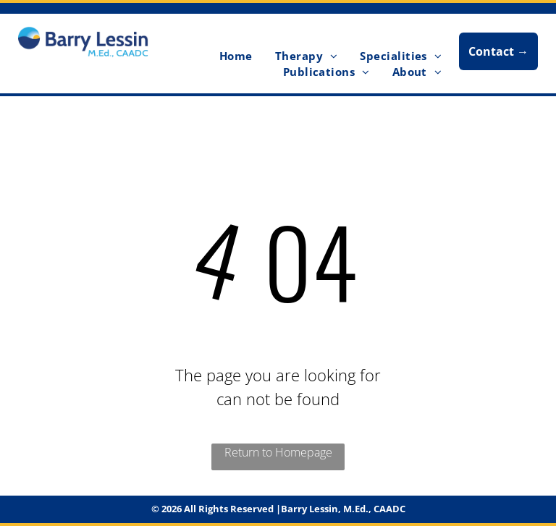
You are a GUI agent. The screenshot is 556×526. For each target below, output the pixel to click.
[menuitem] (234, 56)
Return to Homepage (278, 452)
